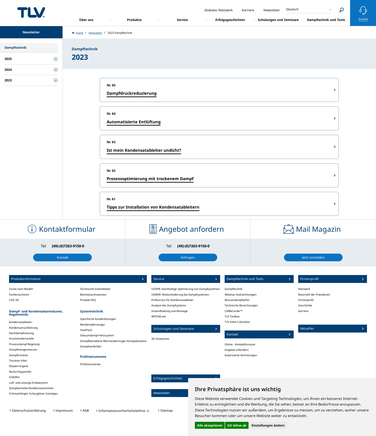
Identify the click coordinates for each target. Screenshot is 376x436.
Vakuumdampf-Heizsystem (97, 335)
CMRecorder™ (233, 311)
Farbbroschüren (19, 294)
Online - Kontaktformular (240, 344)
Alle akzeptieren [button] (209, 425)
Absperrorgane (18, 366)
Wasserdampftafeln (237, 300)
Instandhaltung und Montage (169, 311)
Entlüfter (14, 377)
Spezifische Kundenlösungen (98, 319)
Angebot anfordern (237, 350)
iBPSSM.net (158, 316)
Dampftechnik (233, 289)
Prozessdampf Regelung (24, 344)
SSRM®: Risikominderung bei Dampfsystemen (180, 294)
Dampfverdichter (90, 346)
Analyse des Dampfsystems (168, 305)
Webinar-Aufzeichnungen (240, 294)
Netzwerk (304, 289)
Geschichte (305, 305)
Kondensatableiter (20, 322)
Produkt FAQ (88, 300)
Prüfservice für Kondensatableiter (172, 300)
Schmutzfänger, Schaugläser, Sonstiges (33, 393)
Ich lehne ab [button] (236, 425)
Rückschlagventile (20, 372)
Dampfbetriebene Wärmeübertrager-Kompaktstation (113, 341)
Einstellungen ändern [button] (268, 425)
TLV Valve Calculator (237, 322)
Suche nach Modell (21, 289)
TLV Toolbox (232, 316)
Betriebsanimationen (93, 294)
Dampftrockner (18, 355)
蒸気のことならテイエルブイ (31, 12)
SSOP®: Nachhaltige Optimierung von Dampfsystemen (185, 289)
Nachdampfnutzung (21, 333)
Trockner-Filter (18, 361)
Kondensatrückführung (23, 328)
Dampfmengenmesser (23, 349)
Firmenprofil (306, 300)
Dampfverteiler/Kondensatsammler (31, 388)
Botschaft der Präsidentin (314, 294)
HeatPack (86, 330)
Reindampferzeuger (92, 324)
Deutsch (292, 9)
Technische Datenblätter (95, 289)
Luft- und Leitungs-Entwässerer (28, 383)
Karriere (303, 311)
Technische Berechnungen (241, 305)
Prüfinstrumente (90, 364)
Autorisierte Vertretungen (241, 355)
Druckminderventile (21, 338)
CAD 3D (14, 300)
